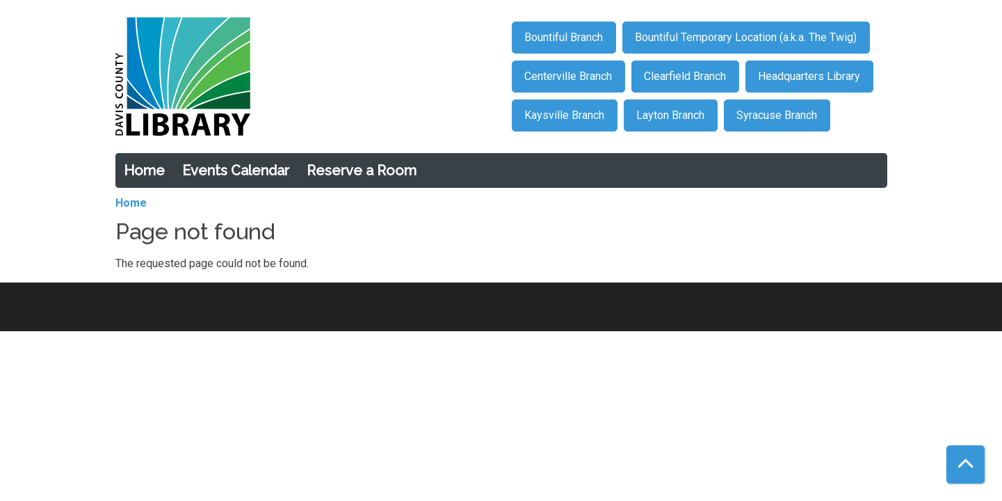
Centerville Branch (568, 76)
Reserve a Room (362, 170)
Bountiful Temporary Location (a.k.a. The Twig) (746, 37)
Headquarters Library (809, 76)
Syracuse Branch (776, 115)
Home (144, 170)
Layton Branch (670, 115)
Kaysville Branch (564, 115)
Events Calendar (235, 170)
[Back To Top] (965, 464)
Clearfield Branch (685, 76)
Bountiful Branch (563, 37)
